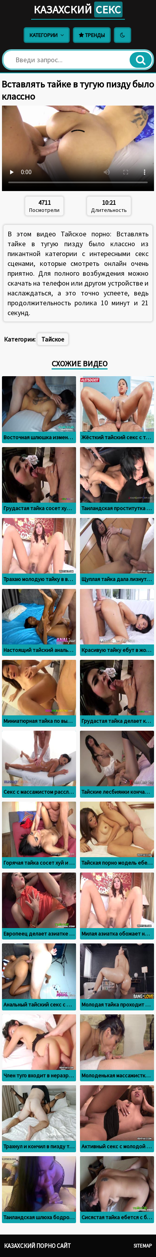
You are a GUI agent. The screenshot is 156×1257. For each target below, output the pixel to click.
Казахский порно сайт (37, 1246)
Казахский (78, 9)
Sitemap (143, 1245)
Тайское (52, 339)
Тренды (92, 35)
